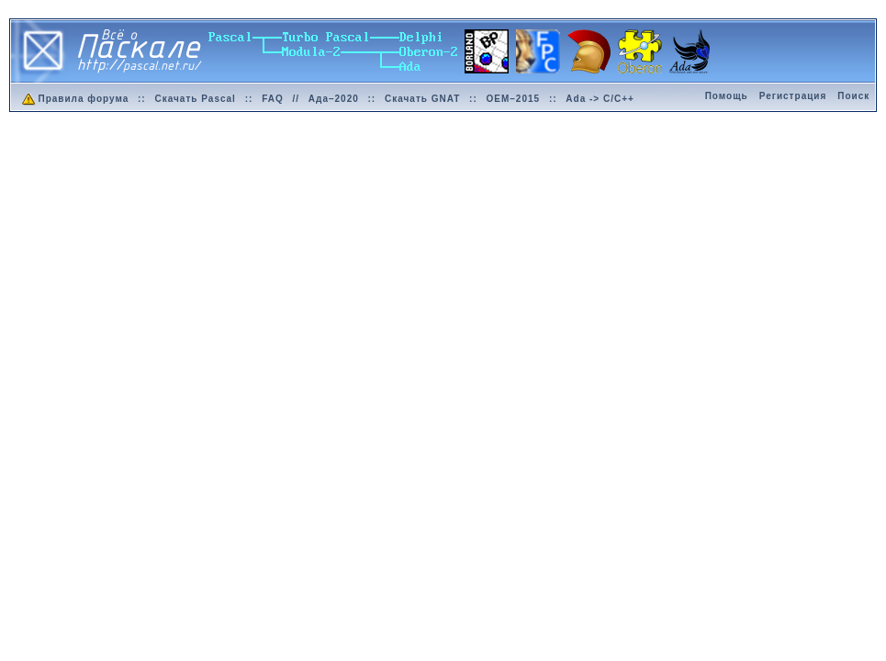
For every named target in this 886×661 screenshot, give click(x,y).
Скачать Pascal (194, 99)
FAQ (273, 99)
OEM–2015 (514, 99)
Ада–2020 (333, 99)
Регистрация (793, 96)
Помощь (726, 96)
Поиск (853, 96)
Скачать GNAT (422, 99)
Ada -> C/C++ (600, 99)
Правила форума (74, 99)
